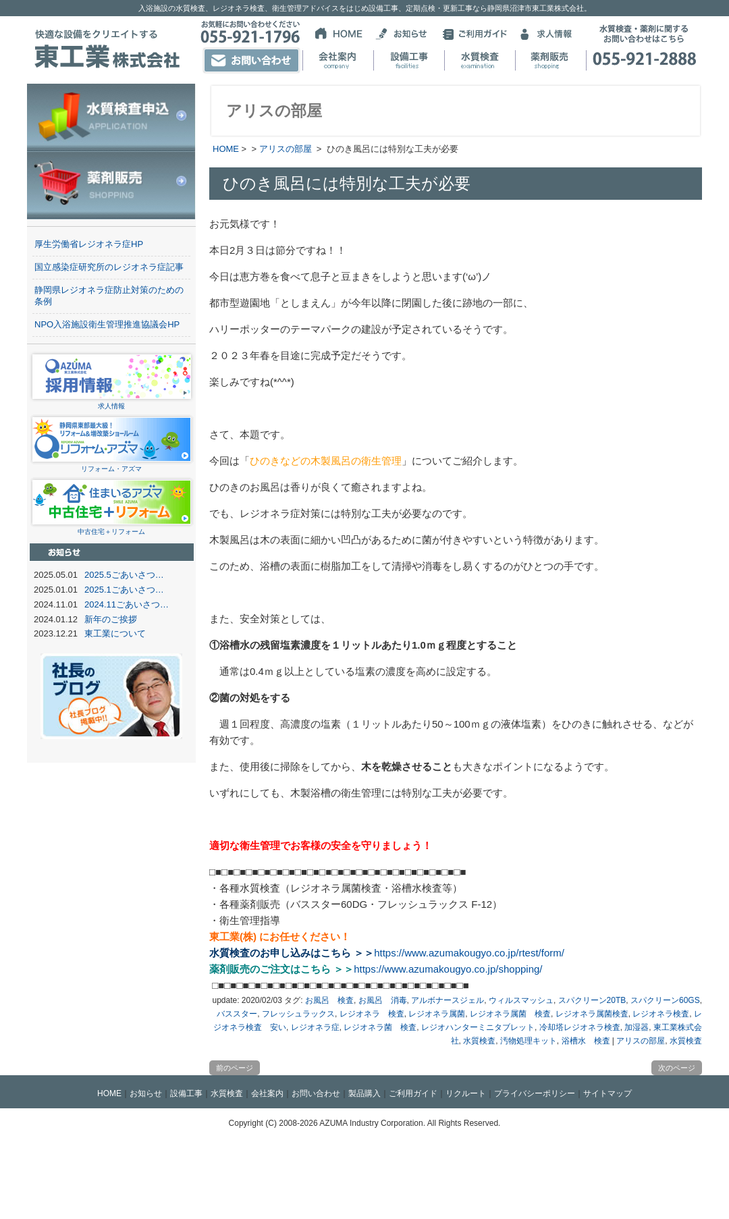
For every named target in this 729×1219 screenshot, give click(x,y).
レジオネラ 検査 (372, 1014)
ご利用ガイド (413, 1093)
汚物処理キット (528, 1041)
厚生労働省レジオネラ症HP (88, 244)
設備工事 (186, 1093)
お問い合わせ (316, 1093)
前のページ (234, 1068)
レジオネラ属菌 (436, 1014)
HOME (226, 149)
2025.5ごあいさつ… (124, 575)
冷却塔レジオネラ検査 (579, 1027)
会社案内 (267, 1093)
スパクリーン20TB (592, 1000)
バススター (237, 1014)
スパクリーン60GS (665, 1000)
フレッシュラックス (298, 1014)
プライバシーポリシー (534, 1093)
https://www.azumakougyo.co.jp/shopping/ (448, 969)
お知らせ (146, 1093)
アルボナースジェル (447, 1000)
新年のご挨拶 (110, 619)
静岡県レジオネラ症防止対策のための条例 (109, 295)
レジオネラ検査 (660, 1014)
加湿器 (636, 1027)
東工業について (115, 633)
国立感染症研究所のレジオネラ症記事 (109, 267)
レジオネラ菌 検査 (380, 1027)
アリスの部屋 (285, 149)
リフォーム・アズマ (111, 464)
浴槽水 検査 (586, 1041)
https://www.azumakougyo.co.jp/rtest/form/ (469, 952)
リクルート (466, 1093)
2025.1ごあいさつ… (124, 590)
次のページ (676, 1068)
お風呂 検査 (329, 1000)
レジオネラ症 (315, 1027)
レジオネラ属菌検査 (592, 1014)
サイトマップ (607, 1093)
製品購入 (364, 1093)
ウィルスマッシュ (521, 1000)
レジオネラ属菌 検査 (510, 1014)
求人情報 (111, 402)
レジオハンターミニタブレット (478, 1027)
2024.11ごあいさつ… (126, 604)
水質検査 (479, 1041)
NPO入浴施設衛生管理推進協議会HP (107, 324)
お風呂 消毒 (382, 1000)
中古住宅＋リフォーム (111, 527)
